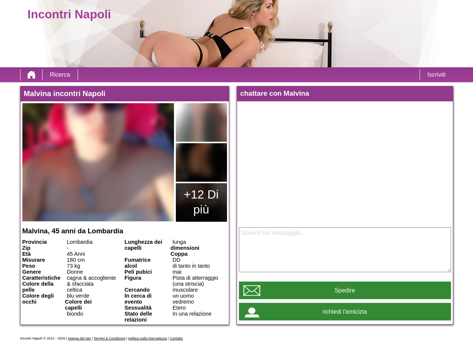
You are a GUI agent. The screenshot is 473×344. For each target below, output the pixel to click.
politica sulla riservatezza (147, 338)
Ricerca (60, 74)
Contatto (176, 338)
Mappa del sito (79, 338)
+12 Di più (201, 202)
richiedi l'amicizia (345, 311)
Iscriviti (436, 74)
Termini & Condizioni (109, 338)
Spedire (344, 290)
